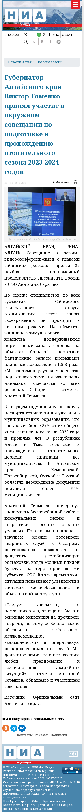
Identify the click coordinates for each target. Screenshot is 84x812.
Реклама (42, 735)
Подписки (59, 735)
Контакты (25, 735)
